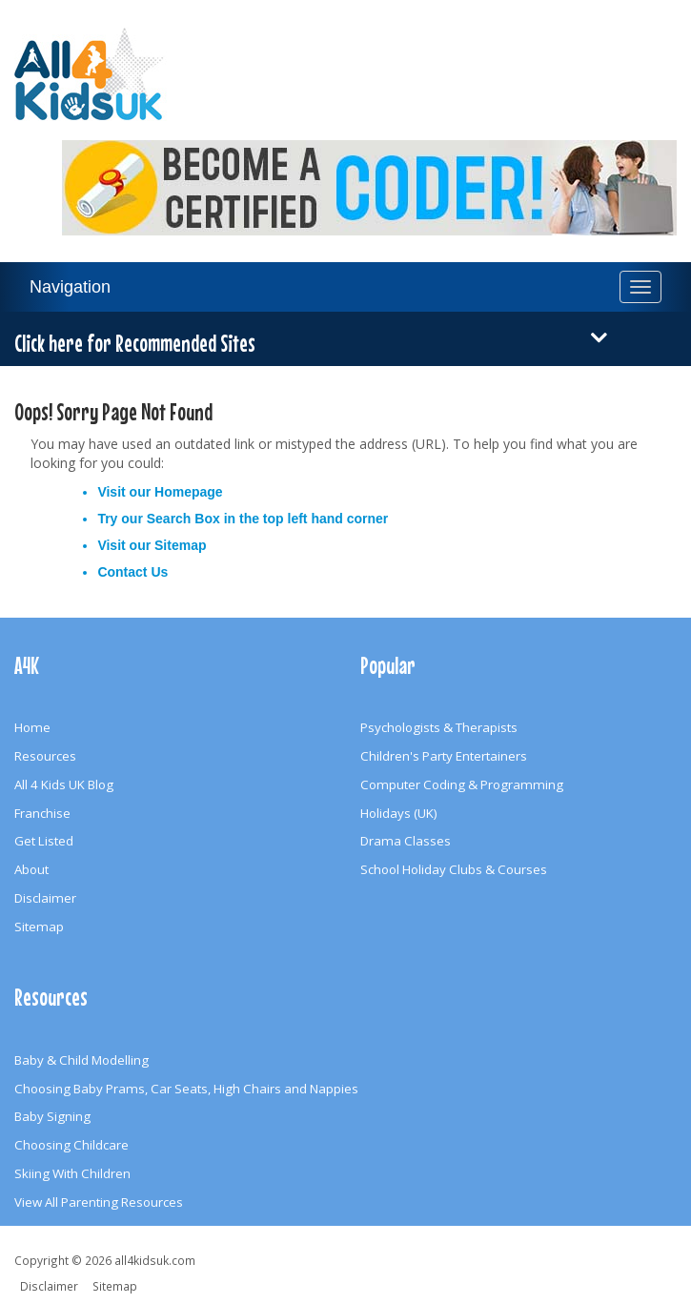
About (31, 869)
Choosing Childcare (71, 1144)
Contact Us (132, 572)
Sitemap (180, 545)
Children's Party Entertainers (443, 755)
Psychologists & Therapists (439, 727)
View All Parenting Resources (98, 1202)
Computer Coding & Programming (461, 784)
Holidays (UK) (398, 813)
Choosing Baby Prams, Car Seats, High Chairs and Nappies (186, 1088)
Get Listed (43, 840)
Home (32, 727)
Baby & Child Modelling (81, 1060)
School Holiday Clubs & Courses (453, 869)
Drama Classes (405, 840)
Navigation (70, 286)
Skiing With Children (72, 1173)
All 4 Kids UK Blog (63, 784)
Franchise (42, 813)
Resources (45, 755)
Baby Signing (52, 1116)
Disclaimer (45, 898)
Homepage (188, 491)
